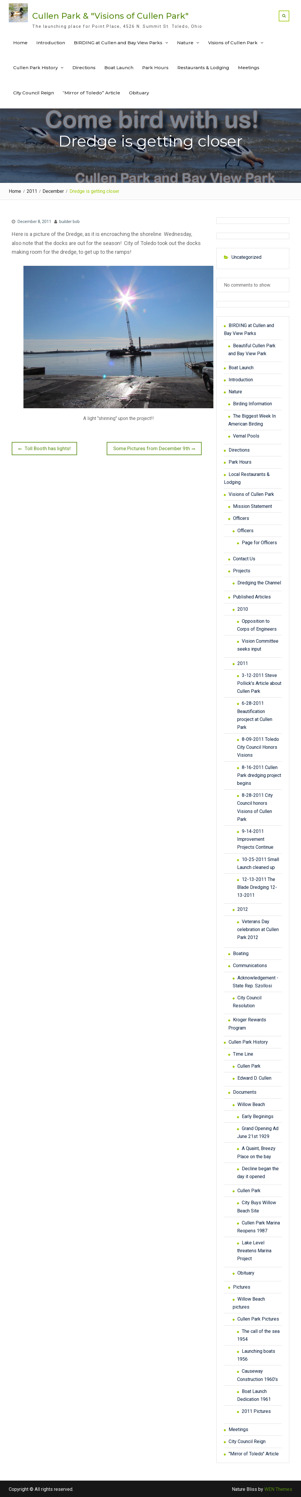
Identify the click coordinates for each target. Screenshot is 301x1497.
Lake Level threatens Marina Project (254, 1250)
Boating (241, 953)
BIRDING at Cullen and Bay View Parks (118, 42)
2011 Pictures (256, 1410)
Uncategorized (246, 256)
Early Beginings (257, 1116)
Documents (244, 1091)
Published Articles (252, 596)
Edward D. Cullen (254, 1077)
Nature (185, 42)
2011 (242, 662)
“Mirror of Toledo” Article (91, 92)
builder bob (69, 221)
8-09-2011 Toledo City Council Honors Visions (258, 746)
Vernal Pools (246, 435)
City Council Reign (33, 92)
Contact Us (244, 558)
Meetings (248, 67)
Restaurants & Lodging (203, 67)
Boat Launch (118, 67)
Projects (241, 570)
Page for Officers (259, 542)
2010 (242, 608)
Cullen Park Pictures (258, 1318)
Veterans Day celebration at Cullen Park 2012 (258, 928)
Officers (241, 517)
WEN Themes (278, 1488)
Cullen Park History (35, 67)
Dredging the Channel (259, 582)
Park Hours (155, 67)
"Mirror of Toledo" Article (254, 1453)
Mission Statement (252, 505)
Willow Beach (251, 1103)
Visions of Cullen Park (233, 42)
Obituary (139, 92)
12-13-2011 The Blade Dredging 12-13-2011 (257, 886)
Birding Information (252, 403)
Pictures (241, 1286)
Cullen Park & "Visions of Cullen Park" (110, 16)
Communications (250, 965)
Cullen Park (249, 1065)
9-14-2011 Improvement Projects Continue (255, 838)
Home (20, 42)
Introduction (50, 42)
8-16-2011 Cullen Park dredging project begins (259, 774)
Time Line (243, 1053)
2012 (242, 908)
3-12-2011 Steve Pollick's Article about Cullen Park (259, 682)
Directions (84, 67)
